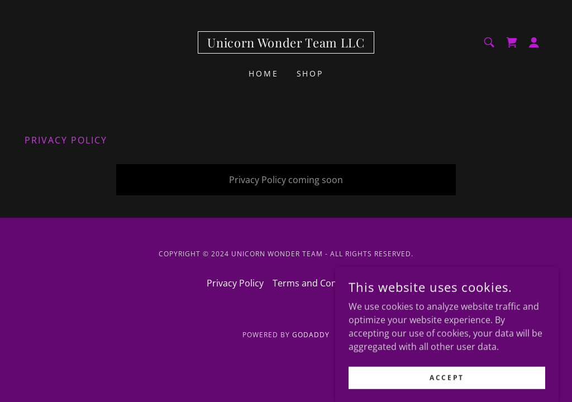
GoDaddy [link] (311, 334)
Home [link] (264, 73)
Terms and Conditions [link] (319, 283)
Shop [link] (310, 73)
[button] (534, 42)
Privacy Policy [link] (235, 283)
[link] (286, 44)
